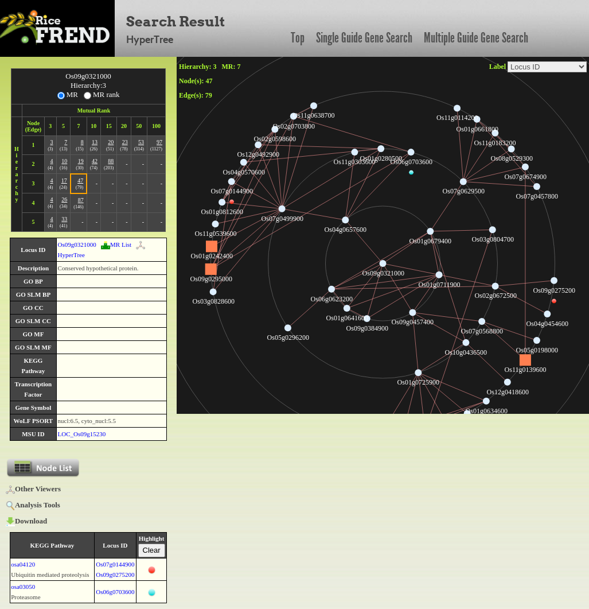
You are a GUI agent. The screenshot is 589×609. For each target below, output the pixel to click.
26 (64, 199)
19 (81, 161)
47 (80, 180)
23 (125, 142)
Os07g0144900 (115, 564)
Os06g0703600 (115, 591)
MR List (116, 244)
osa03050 (23, 586)
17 (64, 180)
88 (111, 161)
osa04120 (23, 564)
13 (94, 142)
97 (159, 142)
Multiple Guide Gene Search (476, 38)
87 (81, 200)
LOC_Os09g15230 (82, 433)
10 (64, 161)
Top (298, 38)
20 (111, 142)
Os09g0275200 (115, 574)
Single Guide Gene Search (364, 38)
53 (141, 142)
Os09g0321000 (77, 244)
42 (94, 161)
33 (64, 219)
